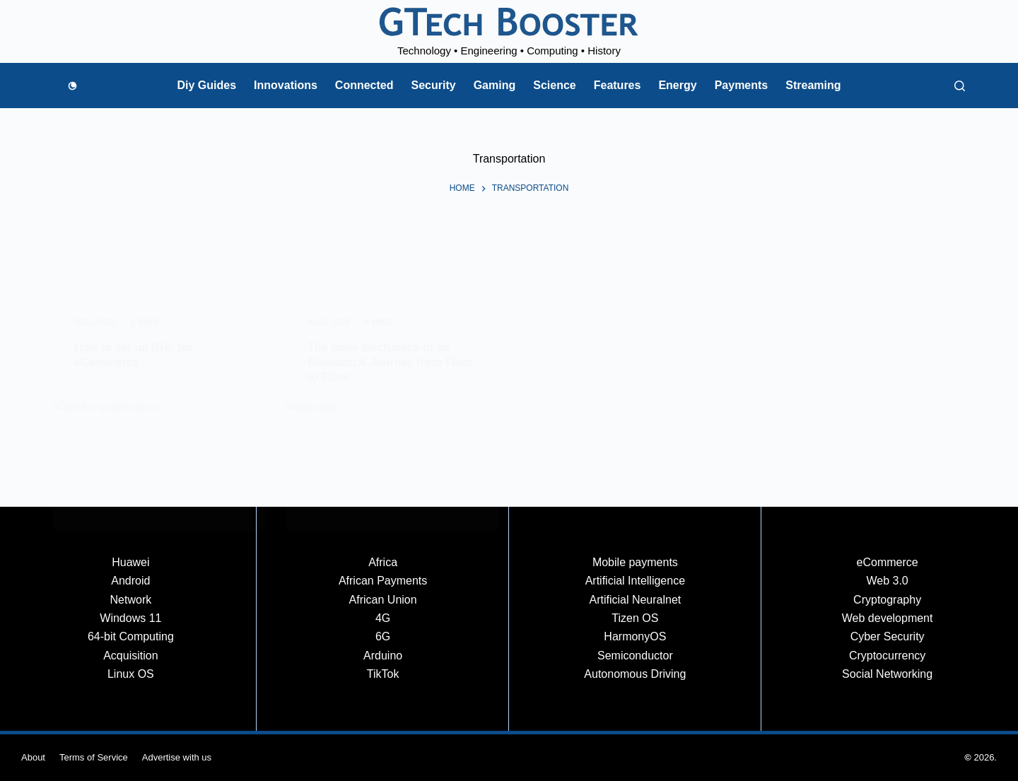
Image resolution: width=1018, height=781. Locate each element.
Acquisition (130, 656)
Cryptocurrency (887, 656)
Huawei (130, 562)
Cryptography (887, 600)
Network (131, 600)
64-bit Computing (131, 636)
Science (554, 85)
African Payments (383, 581)
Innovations (285, 85)
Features (617, 85)
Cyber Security (887, 636)
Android (130, 581)
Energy (677, 85)
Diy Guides (206, 85)
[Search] (959, 86)
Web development (887, 618)
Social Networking (887, 674)
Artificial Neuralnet (635, 600)
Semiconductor (635, 656)
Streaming (813, 85)
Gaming (495, 85)
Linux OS (130, 674)
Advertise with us (176, 757)
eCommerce (887, 562)
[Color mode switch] (72, 86)
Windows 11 (130, 618)
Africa (382, 562)
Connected (364, 85)
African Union (383, 600)
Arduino (382, 656)
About (33, 757)
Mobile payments (635, 562)
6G (382, 636)
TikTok (383, 674)
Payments (741, 85)
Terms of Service (93, 757)
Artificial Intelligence (635, 581)
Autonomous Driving (635, 674)
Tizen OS (635, 618)
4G (382, 618)
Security (433, 85)
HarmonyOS (635, 636)
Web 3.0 (887, 581)
